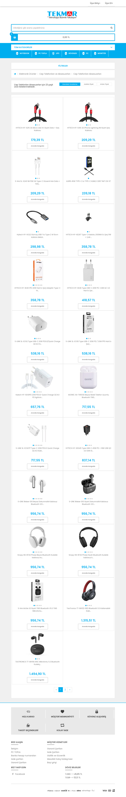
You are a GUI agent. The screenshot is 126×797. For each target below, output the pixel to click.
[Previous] (56, 689)
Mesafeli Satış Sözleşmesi (60, 759)
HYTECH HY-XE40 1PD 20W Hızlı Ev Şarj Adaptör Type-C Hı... (38, 289)
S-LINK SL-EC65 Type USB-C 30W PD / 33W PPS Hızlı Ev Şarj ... (88, 342)
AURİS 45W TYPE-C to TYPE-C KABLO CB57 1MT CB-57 (88, 181)
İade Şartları (53, 752)
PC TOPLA (40, 54)
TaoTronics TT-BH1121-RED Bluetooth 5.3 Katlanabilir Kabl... (88, 609)
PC (85, 54)
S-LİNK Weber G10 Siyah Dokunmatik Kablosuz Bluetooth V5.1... (88, 502)
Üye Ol (109, 3)
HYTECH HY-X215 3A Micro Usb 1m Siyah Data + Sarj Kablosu (37, 129)
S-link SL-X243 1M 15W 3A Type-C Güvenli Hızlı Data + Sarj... (37, 182)
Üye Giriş (95, 3)
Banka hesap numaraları (23, 755)
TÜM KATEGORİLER (23, 47)
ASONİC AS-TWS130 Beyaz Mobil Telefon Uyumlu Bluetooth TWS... (88, 396)
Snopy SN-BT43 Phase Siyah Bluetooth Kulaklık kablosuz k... (88, 556)
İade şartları (17, 759)
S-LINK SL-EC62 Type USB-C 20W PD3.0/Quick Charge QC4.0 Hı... (37, 342)
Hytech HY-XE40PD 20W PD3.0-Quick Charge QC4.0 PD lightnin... (37, 396)
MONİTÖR (100, 54)
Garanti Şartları (18, 762)
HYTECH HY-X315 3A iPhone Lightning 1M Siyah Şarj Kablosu (88, 129)
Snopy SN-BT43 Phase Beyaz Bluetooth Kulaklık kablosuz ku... (38, 556)
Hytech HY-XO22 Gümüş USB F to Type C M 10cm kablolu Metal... (37, 235)
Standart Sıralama (69, 84)
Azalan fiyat (88, 84)
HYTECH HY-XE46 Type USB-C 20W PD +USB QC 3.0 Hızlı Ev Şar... (88, 289)
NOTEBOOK (22, 54)
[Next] (69, 689)
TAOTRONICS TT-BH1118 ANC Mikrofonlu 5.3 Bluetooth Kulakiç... (37, 663)
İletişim (14, 748)
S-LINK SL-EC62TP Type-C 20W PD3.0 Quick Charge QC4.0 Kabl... (37, 449)
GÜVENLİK (70, 54)
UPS (55, 54)
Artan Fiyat (104, 84)
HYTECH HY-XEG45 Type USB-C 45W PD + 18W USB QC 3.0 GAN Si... (88, 449)
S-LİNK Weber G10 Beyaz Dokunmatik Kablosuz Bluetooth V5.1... (37, 502)
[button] (63, 65)
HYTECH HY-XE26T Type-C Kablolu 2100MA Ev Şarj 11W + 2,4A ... (88, 235)
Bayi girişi (52, 762)
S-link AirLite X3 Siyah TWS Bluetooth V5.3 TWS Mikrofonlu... (37, 609)
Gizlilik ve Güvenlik (56, 755)
